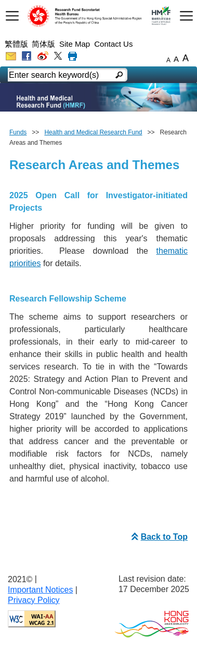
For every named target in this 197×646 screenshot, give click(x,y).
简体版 (43, 43)
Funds (18, 132)
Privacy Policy (34, 600)
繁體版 (16, 43)
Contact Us (113, 43)
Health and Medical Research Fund (93, 132)
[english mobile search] (119, 76)
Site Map (74, 43)
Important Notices (40, 589)
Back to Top (158, 536)
